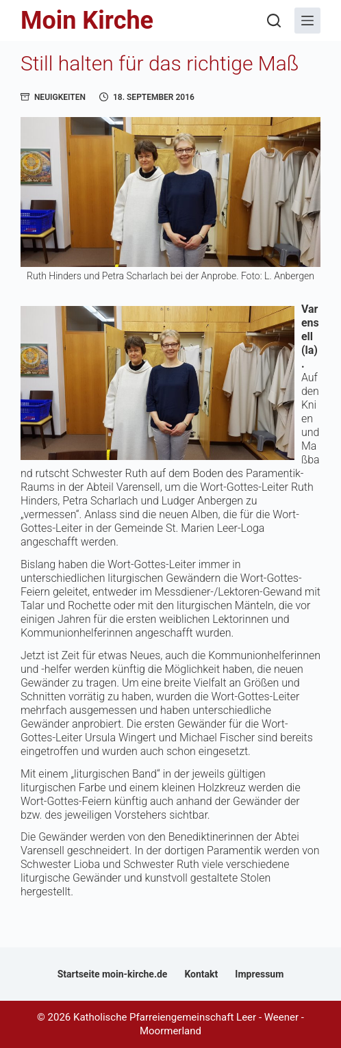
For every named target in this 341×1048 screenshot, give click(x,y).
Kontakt (201, 974)
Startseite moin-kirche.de (113, 974)
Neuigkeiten (60, 97)
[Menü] (307, 21)
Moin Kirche (87, 20)
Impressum (259, 974)
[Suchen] (274, 20)
